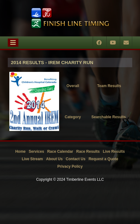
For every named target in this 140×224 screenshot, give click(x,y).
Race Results (88, 151)
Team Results (109, 86)
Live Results (114, 151)
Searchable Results (108, 117)
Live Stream (32, 159)
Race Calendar (60, 151)
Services (36, 151)
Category (73, 117)
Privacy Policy (69, 166)
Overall (73, 86)
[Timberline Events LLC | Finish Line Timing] (70, 18)
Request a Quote (103, 159)
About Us (54, 159)
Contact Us (75, 159)
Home (20, 151)
